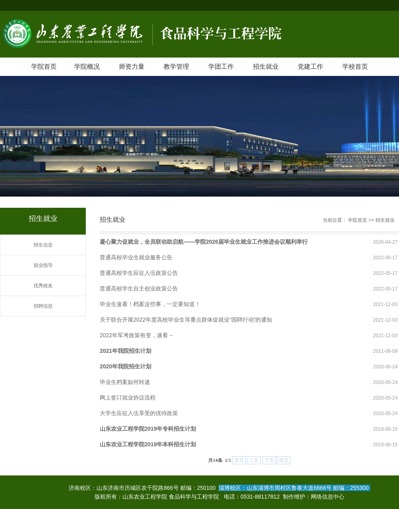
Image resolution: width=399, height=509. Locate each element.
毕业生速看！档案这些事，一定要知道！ (150, 304)
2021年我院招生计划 (125, 351)
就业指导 (43, 265)
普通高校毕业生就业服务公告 (136, 257)
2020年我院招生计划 (125, 366)
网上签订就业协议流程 (128, 397)
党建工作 (310, 66)
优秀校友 (43, 285)
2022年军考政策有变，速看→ (137, 335)
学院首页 (44, 66)
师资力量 (131, 66)
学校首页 (355, 66)
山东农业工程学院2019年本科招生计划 (148, 444)
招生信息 (43, 245)
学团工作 (221, 66)
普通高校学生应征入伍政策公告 (139, 273)
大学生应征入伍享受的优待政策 (139, 413)
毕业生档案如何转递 (125, 382)
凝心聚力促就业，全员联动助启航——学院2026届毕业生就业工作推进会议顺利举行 (204, 242)
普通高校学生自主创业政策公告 (139, 288)
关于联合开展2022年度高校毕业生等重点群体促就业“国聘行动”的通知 (186, 319)
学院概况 (87, 66)
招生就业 (266, 66)
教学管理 (176, 66)
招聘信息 (43, 306)
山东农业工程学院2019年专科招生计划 (148, 428)
